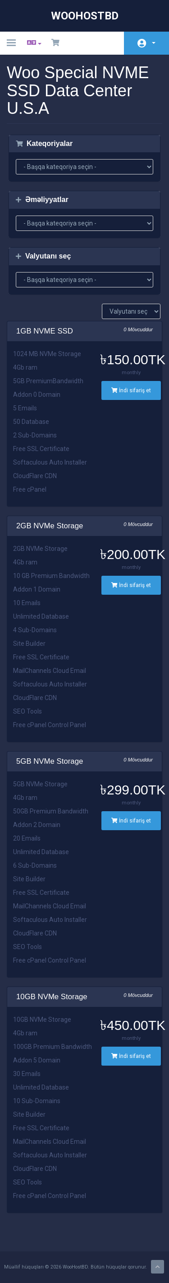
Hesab (153, 43)
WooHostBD (85, 15)
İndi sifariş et (131, 390)
